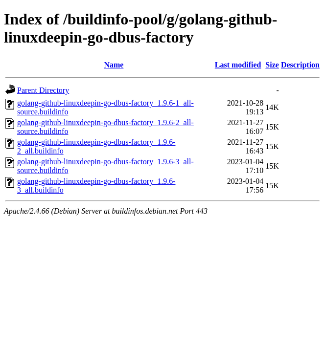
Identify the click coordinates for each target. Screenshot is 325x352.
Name (113, 65)
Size (272, 65)
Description (300, 65)
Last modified (238, 65)
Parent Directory (43, 90)
